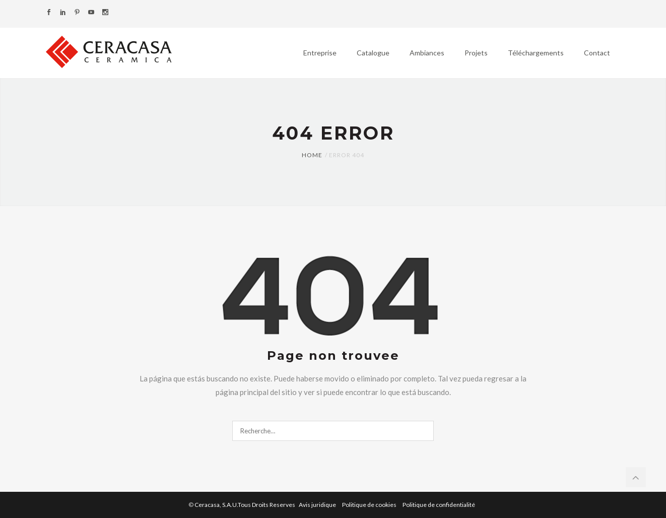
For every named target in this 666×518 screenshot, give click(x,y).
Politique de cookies (369, 504)
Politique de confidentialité (439, 504)
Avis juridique (318, 504)
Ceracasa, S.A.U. (245, 504)
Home (312, 155)
